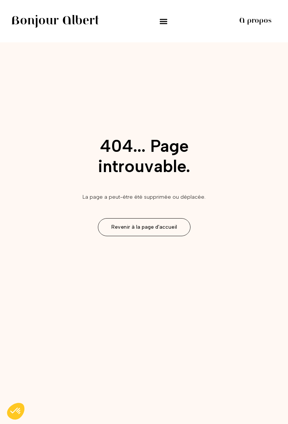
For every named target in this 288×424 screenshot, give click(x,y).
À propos (255, 21)
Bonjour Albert (55, 21)
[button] (164, 21)
